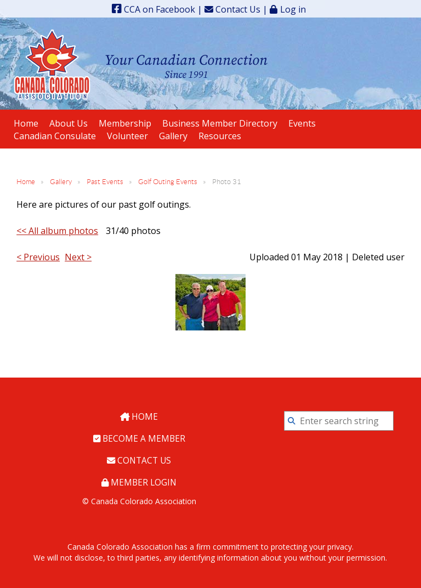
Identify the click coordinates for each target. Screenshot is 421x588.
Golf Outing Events (167, 182)
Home (25, 182)
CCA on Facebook (153, 9)
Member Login (139, 480)
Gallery (61, 182)
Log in (293, 9)
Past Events (105, 182)
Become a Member (139, 437)
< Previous (38, 257)
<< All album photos (57, 231)
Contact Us (232, 9)
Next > (78, 257)
